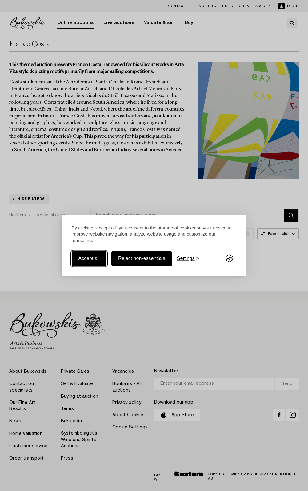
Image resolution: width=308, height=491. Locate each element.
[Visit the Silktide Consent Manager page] (229, 258)
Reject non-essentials (141, 258)
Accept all (89, 258)
